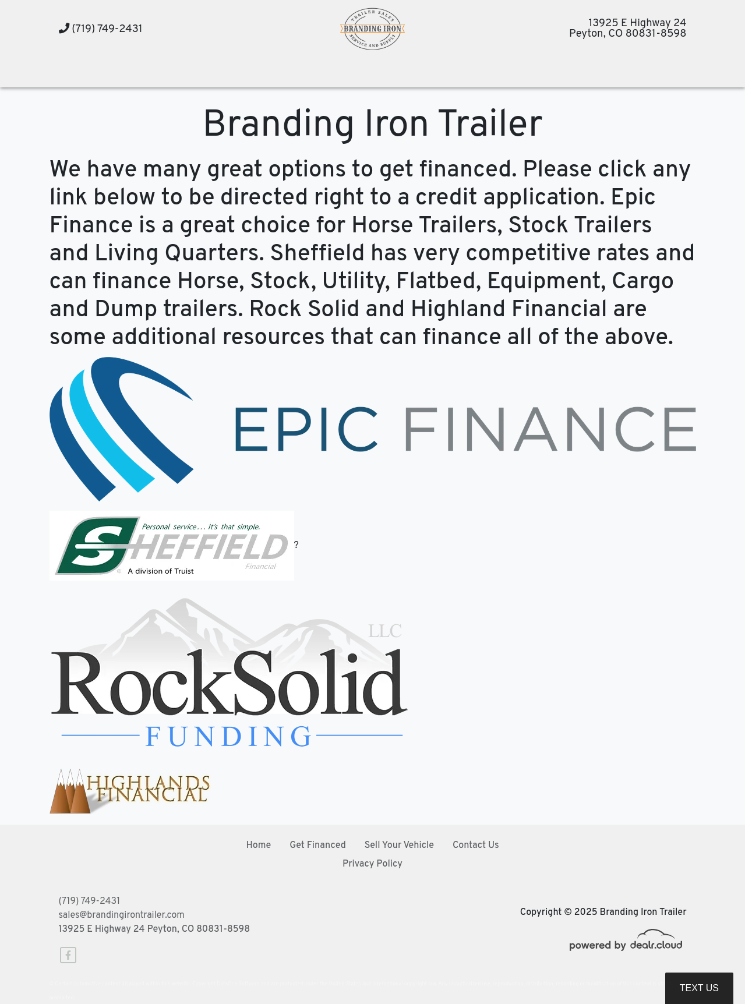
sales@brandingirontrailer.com (122, 915)
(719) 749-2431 (101, 29)
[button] (213, 73)
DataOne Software (238, 984)
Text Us (699, 988)
